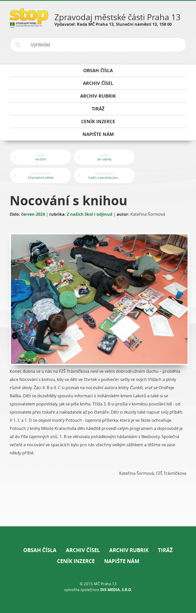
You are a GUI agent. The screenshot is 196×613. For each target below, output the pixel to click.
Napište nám (121, 561)
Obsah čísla (39, 550)
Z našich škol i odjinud (89, 214)
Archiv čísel (83, 550)
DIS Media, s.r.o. (116, 589)
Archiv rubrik (129, 550)
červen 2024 (33, 214)
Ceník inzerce (76, 561)
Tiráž (165, 550)
